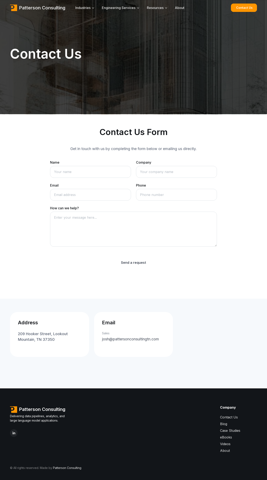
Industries (83, 8)
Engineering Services (118, 8)
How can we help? (64, 208)
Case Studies (230, 430)
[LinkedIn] (14, 433)
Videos (225, 444)
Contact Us (244, 7)
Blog (223, 424)
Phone (141, 185)
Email (54, 185)
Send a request (133, 262)
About (179, 8)
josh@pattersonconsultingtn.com (130, 339)
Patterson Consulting (37, 7)
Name (54, 162)
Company (143, 162)
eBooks (226, 437)
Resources (155, 8)
